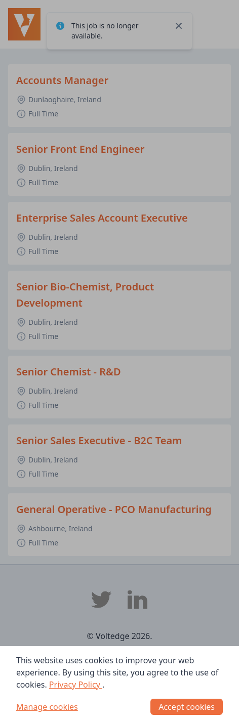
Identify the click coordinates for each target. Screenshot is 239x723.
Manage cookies (47, 706)
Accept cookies (186, 706)
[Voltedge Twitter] (101, 599)
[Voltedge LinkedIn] (138, 599)
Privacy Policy (75, 684)
